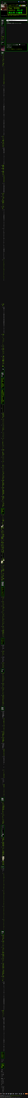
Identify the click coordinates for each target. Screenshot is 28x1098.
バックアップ (22, 15)
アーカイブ (3, 469)
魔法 (3, 536)
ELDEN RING (2, 510)
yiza (10, 1096)
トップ (10, 4)
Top (10, 8)
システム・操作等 (2, 541)
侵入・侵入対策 (2, 550)
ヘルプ (13, 5)
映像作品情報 (3, 863)
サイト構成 (3, 198)
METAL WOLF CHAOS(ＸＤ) (3, 677)
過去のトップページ (3, 1013)
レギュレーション (2, 566)
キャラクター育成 (2, 546)
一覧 (20, 4)
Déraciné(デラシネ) (3, 690)
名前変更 (15, 15)
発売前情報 (3, 498)
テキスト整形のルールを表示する (15, 53)
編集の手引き (3, 173)
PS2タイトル (3, 603)
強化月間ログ (3, 956)
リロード (14, 4)
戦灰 (3, 534)
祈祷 (2, 538)
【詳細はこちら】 (2, 38)
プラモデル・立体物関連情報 (3, 851)
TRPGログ (3, 960)
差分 (18, 15)
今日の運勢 (2, 1066)
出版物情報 (3, 839)
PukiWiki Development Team (16, 1095)
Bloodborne (3, 685)
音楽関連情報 (3, 844)
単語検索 (23, 4)
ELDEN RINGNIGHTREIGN (2, 383)
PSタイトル (3, 598)
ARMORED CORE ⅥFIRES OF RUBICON (2, 397)
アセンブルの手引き (3, 428)
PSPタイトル (3, 628)
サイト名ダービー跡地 (3, 950)
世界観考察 (3, 485)
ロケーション (3, 458)
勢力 (3, 465)
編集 (9, 15)
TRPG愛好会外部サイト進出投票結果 (3, 969)
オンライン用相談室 (3, 503)
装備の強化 (2, 528)
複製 (11, 15)
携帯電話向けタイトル (3, 633)
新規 (17, 4)
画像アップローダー (3, 351)
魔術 (2, 537)
